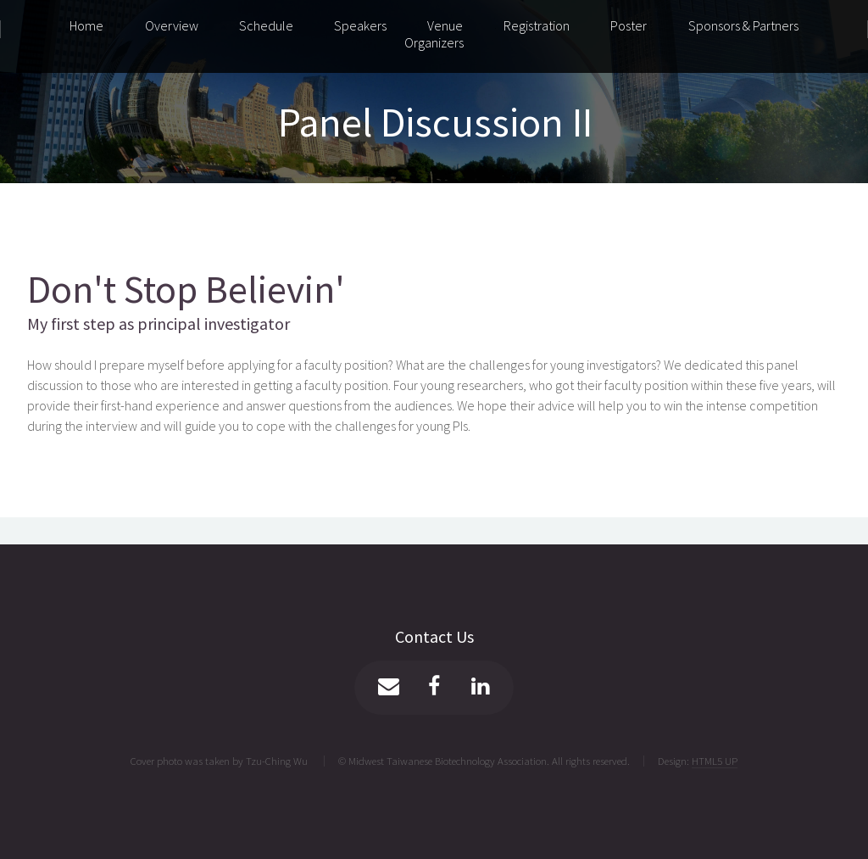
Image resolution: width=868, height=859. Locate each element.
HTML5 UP (714, 760)
